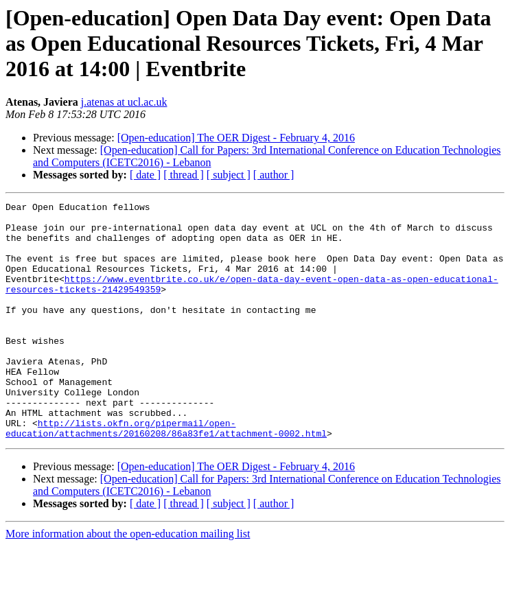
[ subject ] (229, 175)
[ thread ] (183, 175)
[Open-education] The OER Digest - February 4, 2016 (236, 137)
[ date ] (145, 175)
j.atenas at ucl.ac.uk (124, 102)
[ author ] (273, 175)
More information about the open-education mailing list (127, 581)
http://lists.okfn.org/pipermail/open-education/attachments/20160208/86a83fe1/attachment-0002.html (166, 474)
